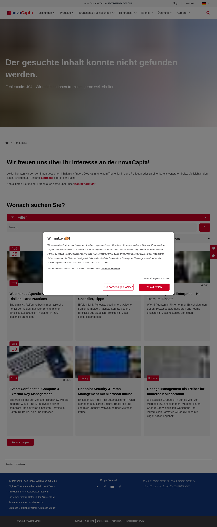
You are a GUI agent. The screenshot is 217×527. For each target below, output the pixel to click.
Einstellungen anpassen (157, 278)
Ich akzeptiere (154, 287)
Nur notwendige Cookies (118, 287)
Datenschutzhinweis (110, 268)
